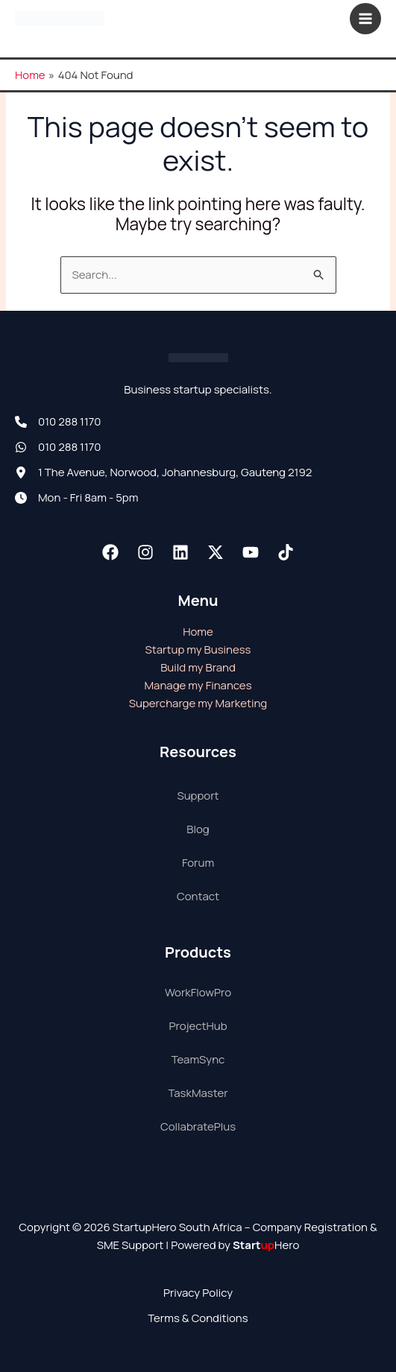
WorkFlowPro (198, 992)
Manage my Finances (197, 685)
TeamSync (198, 1059)
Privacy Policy (198, 1292)
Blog (197, 829)
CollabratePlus (198, 1126)
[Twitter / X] (215, 552)
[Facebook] (110, 552)
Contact (198, 896)
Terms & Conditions (198, 1318)
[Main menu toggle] (366, 19)
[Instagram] (145, 552)
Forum (198, 862)
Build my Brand (198, 667)
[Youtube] (250, 552)
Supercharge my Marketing (198, 703)
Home (198, 631)
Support (198, 795)
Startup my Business (198, 649)
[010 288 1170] (58, 422)
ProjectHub (198, 1026)
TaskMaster (197, 1093)
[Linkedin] (180, 552)
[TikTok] (285, 552)
